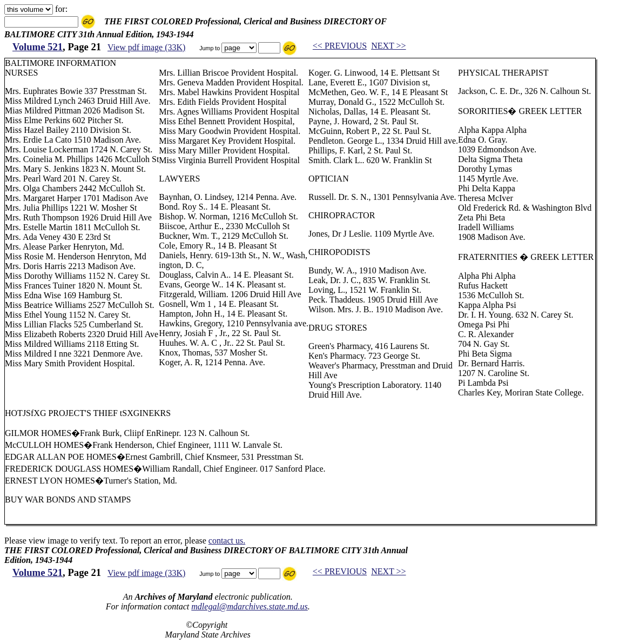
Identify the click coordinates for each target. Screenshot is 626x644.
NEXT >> (388, 45)
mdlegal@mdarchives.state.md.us (249, 606)
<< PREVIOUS (340, 45)
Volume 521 (37, 46)
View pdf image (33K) (146, 47)
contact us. (226, 540)
